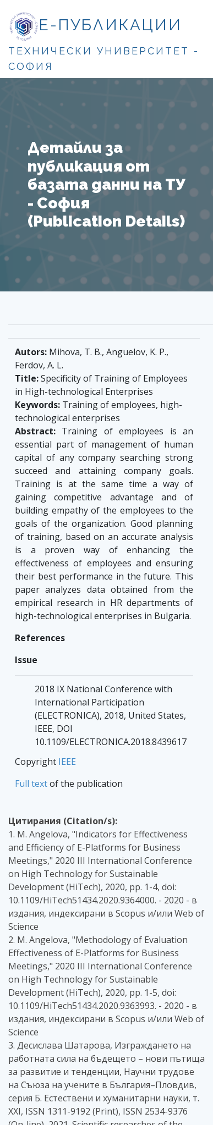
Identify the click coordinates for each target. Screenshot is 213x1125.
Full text (31, 783)
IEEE (67, 761)
